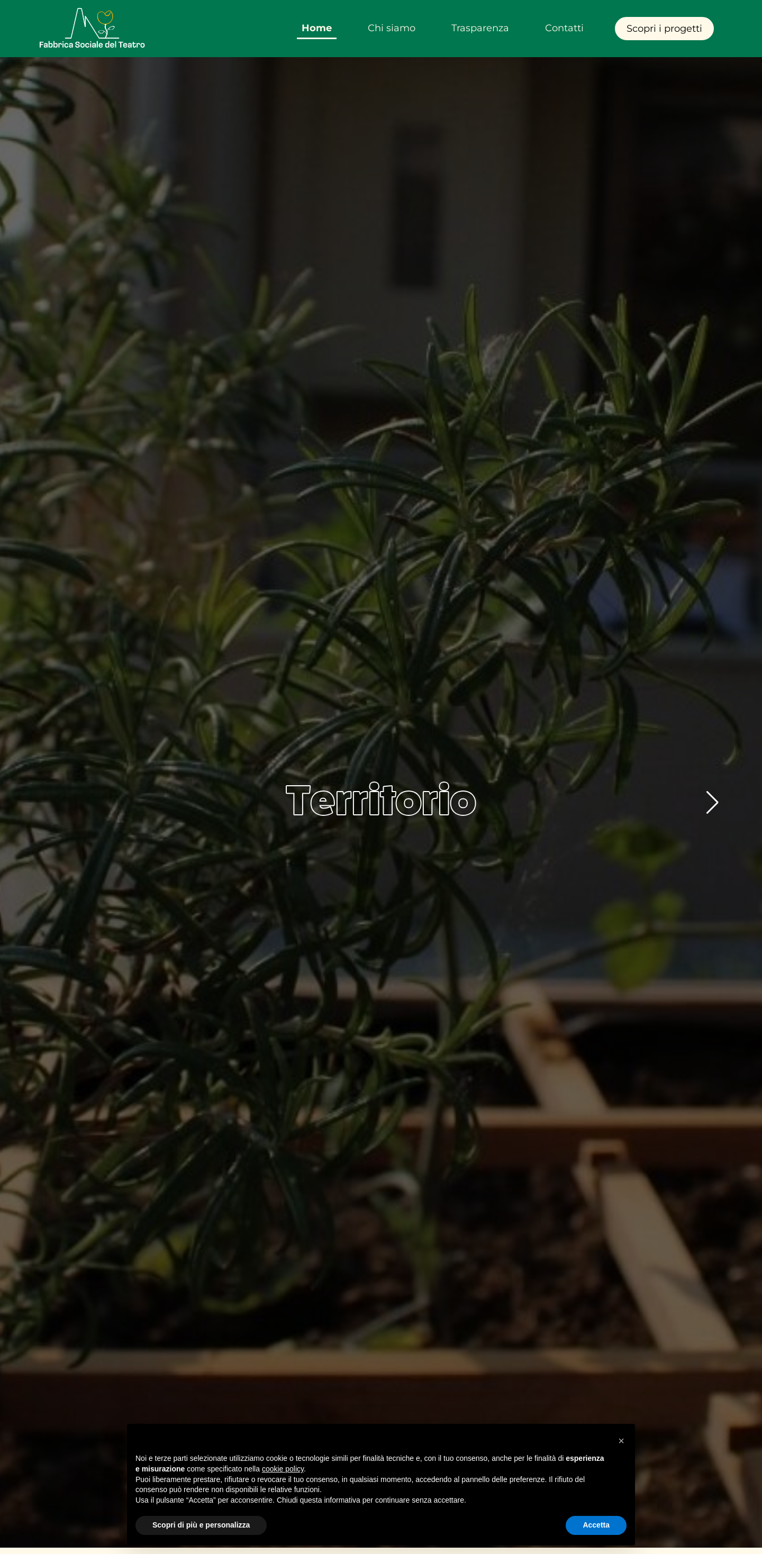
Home (317, 28)
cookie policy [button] (283, 1469)
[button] (712, 802)
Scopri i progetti (664, 28)
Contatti (564, 28)
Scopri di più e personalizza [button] (201, 1525)
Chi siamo (391, 28)
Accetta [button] (596, 1525)
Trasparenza (480, 28)
